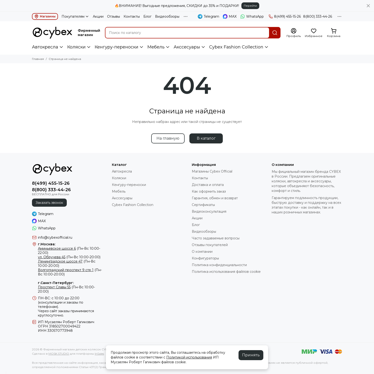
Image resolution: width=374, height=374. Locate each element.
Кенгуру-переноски (116, 47)
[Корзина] (333, 33)
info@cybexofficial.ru (55, 237)
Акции (98, 16)
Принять (251, 355)
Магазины (45, 16)
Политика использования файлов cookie (226, 271)
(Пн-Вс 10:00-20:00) (69, 257)
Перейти (250, 5)
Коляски (76, 47)
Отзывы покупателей (210, 245)
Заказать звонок (49, 202)
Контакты (132, 16)
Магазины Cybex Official (212, 171)
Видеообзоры (167, 16)
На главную (167, 138)
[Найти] (274, 32)
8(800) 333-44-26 (317, 16)
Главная (38, 59)
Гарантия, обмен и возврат (215, 198)
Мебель (156, 47)
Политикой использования (189, 357)
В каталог (206, 138)
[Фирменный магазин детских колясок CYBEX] (52, 32)
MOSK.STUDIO (58, 353)
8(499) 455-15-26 (285, 16)
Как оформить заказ (209, 191)
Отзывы (113, 16)
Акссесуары (187, 47)
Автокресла (45, 47)
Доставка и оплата (208, 185)
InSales (99, 353)
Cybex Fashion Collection (236, 47)
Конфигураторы (205, 258)
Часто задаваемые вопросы (215, 238)
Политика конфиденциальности (219, 265)
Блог (147, 16)
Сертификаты (203, 205)
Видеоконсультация (209, 211)
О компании (202, 251)
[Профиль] (293, 33)
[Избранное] (313, 33)
